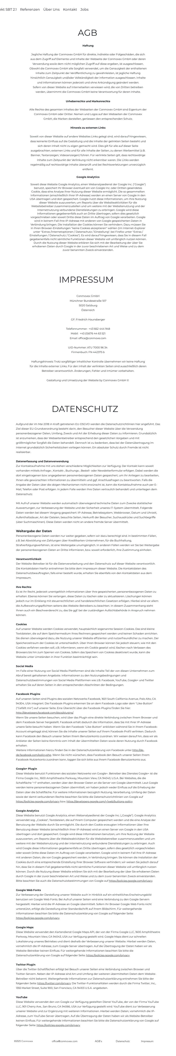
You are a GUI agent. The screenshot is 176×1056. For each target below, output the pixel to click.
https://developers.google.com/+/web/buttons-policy (99, 801)
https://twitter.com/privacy (54, 983)
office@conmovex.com (65, 1041)
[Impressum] (147, 1041)
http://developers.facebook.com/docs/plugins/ (44, 712)
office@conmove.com (92, 338)
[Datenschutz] (123, 1041)
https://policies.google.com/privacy (37, 801)
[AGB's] (98, 1041)
